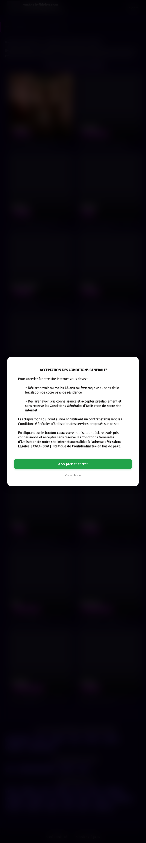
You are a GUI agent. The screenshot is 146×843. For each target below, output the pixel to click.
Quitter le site (73, 475)
